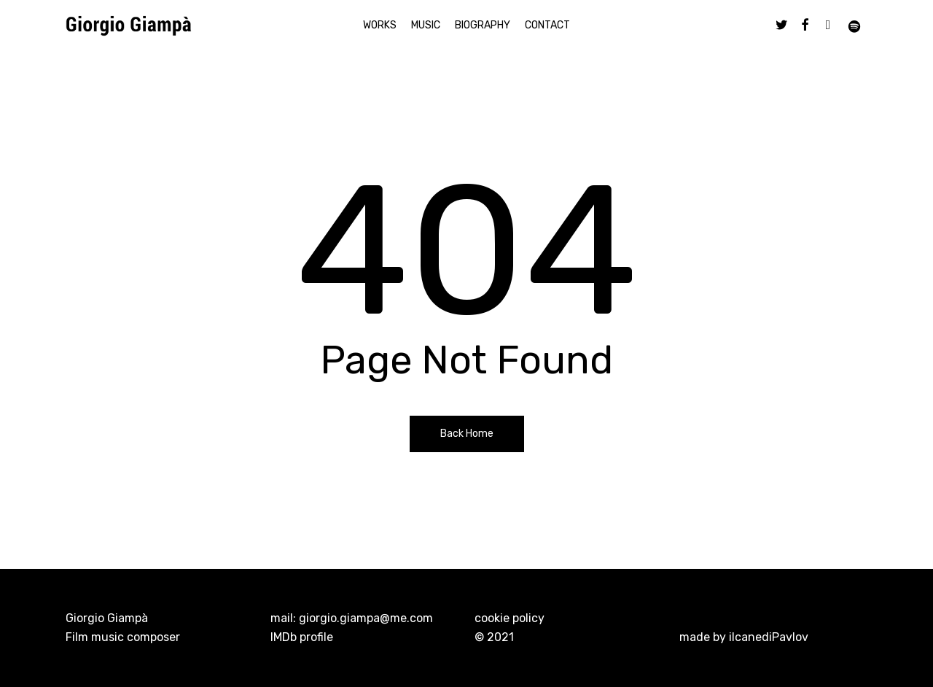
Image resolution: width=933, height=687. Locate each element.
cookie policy (509, 618)
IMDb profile (301, 637)
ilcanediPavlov (768, 637)
